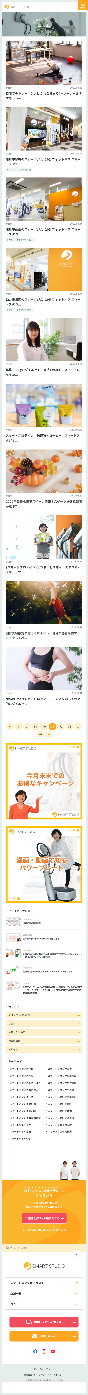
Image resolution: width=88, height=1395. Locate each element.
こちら (57, 1230)
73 (69, 726)
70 (44, 726)
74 (40, 734)
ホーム (13, 1247)
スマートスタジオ (16, 7)
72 (61, 726)
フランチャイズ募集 (48, 1374)
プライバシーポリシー (44, 1368)
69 (35, 726)
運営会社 (28, 1374)
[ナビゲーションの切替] (83, 5)
